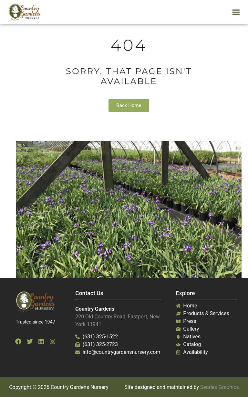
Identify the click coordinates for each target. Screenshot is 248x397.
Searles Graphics (219, 387)
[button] (236, 12)
